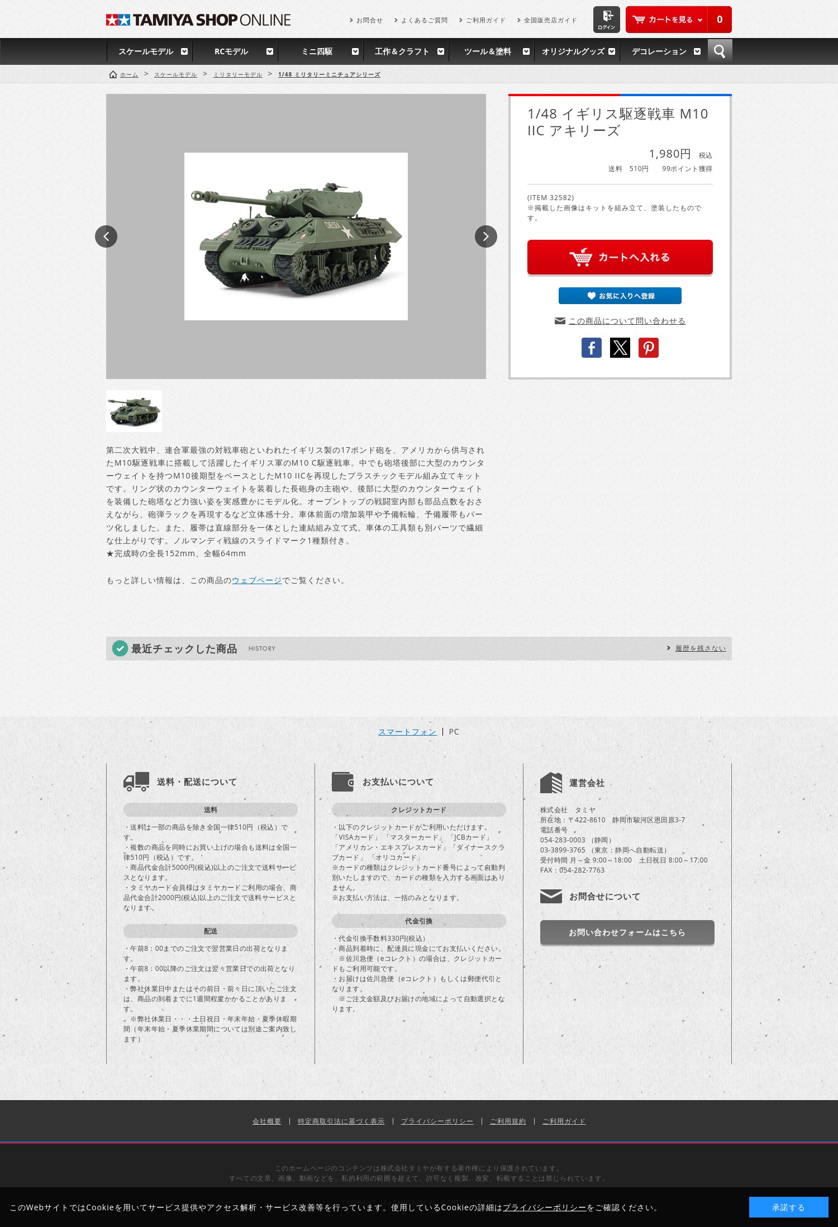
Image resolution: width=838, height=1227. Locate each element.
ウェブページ (257, 580)
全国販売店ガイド (551, 20)
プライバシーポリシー (437, 1121)
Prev (106, 236)
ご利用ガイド (486, 20)
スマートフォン (407, 732)
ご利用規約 (508, 1121)
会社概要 (267, 1121)
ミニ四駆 (316, 51)
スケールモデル (145, 51)
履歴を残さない (700, 648)
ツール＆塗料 (487, 51)
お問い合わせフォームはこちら (627, 932)
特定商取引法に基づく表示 (341, 1121)
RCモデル (231, 51)
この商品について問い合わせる (627, 320)
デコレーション (659, 51)
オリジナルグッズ (573, 51)
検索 (720, 51)
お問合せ (369, 20)
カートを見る (679, 19)
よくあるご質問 (424, 20)
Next (486, 236)
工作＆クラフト (402, 51)
